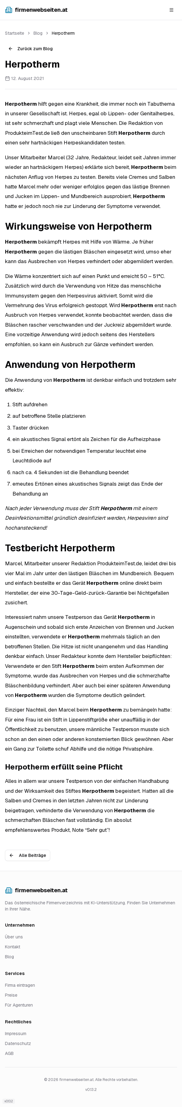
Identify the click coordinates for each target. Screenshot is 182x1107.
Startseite (14, 33)
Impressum (15, 1033)
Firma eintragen (20, 985)
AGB (9, 1053)
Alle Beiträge (27, 855)
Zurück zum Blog (30, 48)
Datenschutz (18, 1043)
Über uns (14, 937)
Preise (11, 995)
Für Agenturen (19, 1005)
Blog (37, 33)
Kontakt (12, 947)
